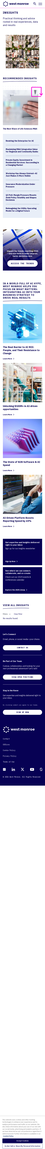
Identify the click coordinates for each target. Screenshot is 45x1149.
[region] (22, 1132)
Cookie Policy (9, 1114)
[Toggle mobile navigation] (40, 4)
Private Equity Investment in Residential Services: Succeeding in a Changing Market (22, 162)
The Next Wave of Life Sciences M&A (20, 129)
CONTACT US (22, 1011)
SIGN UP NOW (22, 1076)
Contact (6, 1102)
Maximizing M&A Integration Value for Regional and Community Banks (22, 150)
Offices (6, 1108)
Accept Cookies (22, 1141)
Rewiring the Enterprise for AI (20, 141)
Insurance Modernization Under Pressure (20, 185)
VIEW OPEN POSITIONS (22, 1040)
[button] (35, 4)
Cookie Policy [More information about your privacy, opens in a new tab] (8, 1136)
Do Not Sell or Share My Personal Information (22, 1146)
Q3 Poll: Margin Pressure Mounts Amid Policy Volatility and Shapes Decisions (21, 197)
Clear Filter (18, 614)
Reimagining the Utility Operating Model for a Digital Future (21, 209)
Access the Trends (22, 263)
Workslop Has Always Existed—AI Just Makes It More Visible (21, 174)
